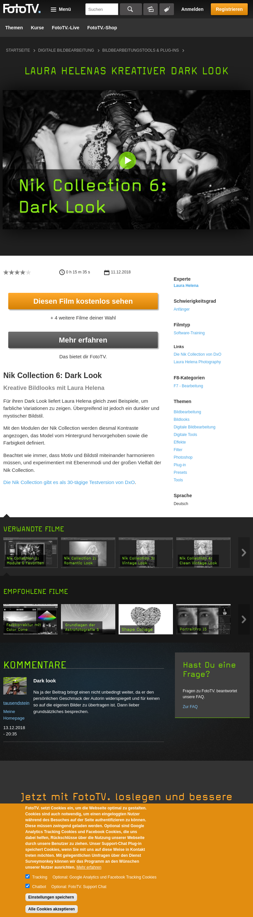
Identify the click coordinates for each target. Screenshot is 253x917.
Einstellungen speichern (51, 897)
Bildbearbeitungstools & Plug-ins (140, 50)
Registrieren (229, 9)
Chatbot (39, 886)
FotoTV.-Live (65, 27)
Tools (178, 480)
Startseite (18, 50)
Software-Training (189, 333)
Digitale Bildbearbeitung (66, 50)
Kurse (37, 27)
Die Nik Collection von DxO (197, 354)
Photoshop (183, 457)
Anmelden (192, 9)
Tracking (39, 877)
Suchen (131, 9)
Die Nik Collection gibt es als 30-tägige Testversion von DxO (69, 482)
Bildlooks (181, 419)
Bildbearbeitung (187, 412)
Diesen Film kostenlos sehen (83, 301)
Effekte (180, 442)
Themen (14, 27)
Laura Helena (186, 285)
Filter (178, 449)
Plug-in (180, 465)
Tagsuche (166, 9)
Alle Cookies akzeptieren (51, 909)
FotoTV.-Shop (102, 27)
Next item (244, 552)
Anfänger (182, 309)
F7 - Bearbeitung (188, 386)
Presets (180, 472)
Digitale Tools (185, 434)
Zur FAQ (190, 706)
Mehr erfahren (83, 340)
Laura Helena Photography (197, 362)
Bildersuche (150, 9)
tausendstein (16, 703)
